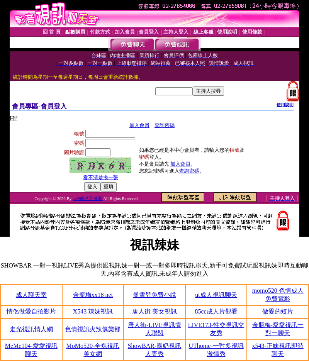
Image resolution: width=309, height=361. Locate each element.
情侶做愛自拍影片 (31, 311)
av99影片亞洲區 (88, 198)
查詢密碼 (164, 125)
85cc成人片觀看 (216, 311)
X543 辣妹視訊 (93, 311)
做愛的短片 (277, 311)
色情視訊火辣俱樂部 (93, 329)
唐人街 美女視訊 (154, 311)
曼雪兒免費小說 (154, 295)
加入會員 (139, 125)
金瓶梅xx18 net (93, 295)
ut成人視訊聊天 (216, 295)
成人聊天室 (31, 295)
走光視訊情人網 (31, 329)
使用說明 (285, 104)
